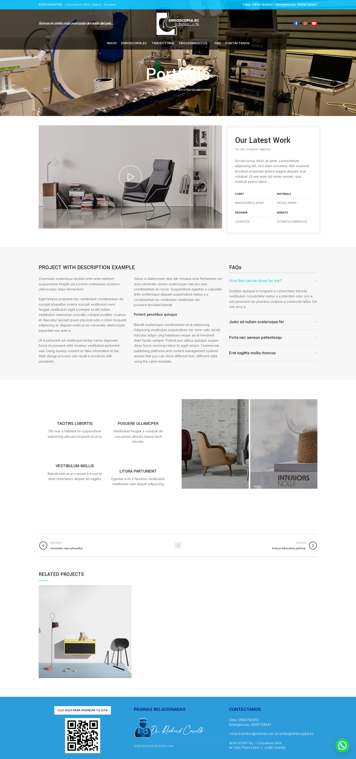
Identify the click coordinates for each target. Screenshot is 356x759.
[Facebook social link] (296, 23)
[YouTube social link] (314, 23)
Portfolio (165, 89)
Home (149, 89)
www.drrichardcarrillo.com (154, 746)
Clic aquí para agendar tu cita (83, 710)
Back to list (178, 545)
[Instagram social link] (305, 23)
